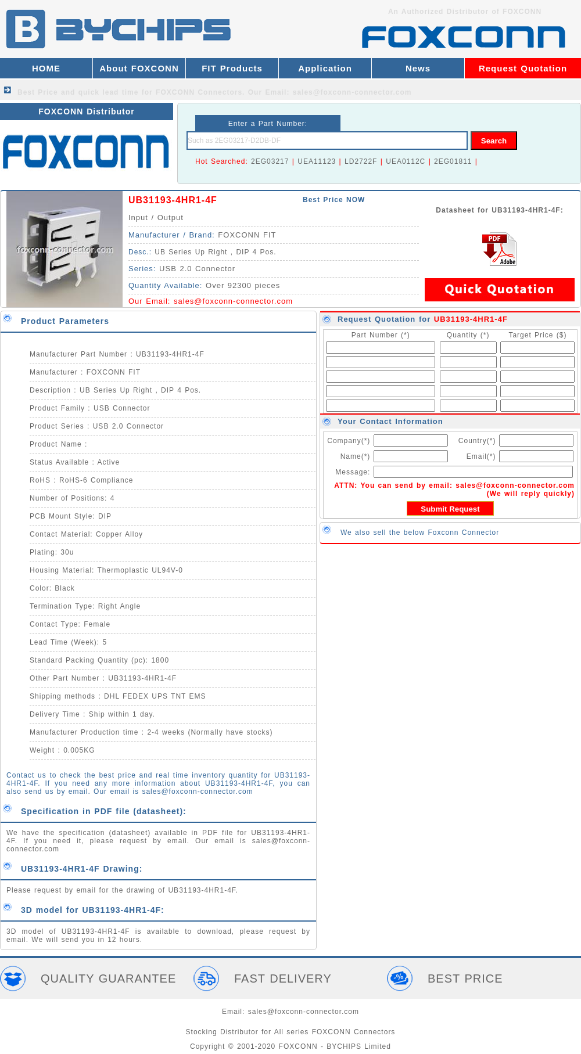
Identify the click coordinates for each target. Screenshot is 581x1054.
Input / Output (156, 217)
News (418, 68)
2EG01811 (453, 161)
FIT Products (232, 68)
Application (325, 68)
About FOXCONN (138, 68)
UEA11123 (316, 161)
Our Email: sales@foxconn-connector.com (330, 92)
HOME (46, 68)
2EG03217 (270, 161)
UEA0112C (405, 161)
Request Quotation (523, 68)
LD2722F (361, 161)
